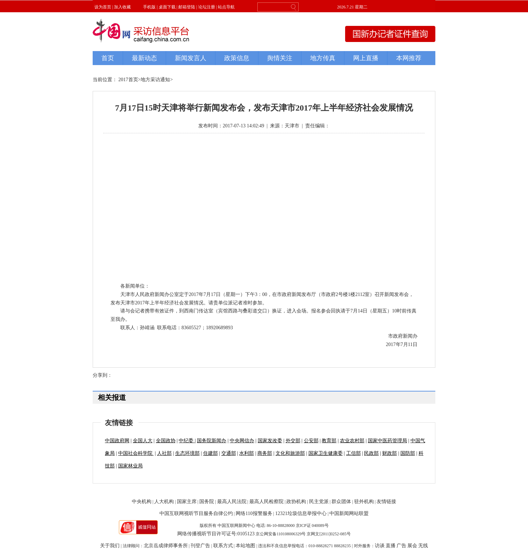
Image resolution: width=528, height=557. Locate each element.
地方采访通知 (155, 79)
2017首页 (128, 79)
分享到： (102, 375)
